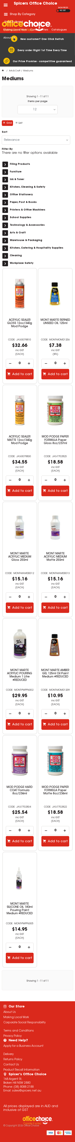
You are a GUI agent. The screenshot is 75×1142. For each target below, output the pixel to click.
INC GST (63, 10)
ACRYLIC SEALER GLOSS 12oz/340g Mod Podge (19, 323)
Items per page (37, 101)
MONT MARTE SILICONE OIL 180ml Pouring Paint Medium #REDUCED (20, 909)
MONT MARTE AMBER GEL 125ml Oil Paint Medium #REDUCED (55, 673)
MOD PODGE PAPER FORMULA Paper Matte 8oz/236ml (55, 790)
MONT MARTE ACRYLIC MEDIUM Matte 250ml (55, 557)
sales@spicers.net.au (26, 1090)
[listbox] (38, 109)
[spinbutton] (19, 363)
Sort (4, 132)
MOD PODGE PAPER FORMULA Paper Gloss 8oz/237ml (55, 440)
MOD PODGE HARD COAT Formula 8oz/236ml (20, 790)
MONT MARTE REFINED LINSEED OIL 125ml (55, 322)
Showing (37, 96)
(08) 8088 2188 (24, 1087)
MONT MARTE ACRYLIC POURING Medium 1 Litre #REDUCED (19, 675)
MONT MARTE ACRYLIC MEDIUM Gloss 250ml (19, 557)
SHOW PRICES (63, 8)
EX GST (58, 11)
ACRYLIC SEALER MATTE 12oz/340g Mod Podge (19, 440)
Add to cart (21, 374)
